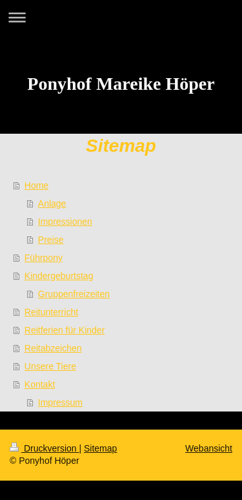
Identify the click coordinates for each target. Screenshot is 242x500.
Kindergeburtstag (59, 276)
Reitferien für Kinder (65, 330)
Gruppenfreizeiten (74, 294)
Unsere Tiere (50, 366)
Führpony (44, 258)
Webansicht (208, 448)
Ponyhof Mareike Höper (120, 84)
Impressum (60, 402)
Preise (51, 239)
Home (36, 185)
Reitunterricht (51, 312)
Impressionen (65, 221)
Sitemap (100, 448)
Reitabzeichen (53, 348)
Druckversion (44, 448)
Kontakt (40, 384)
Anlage (52, 203)
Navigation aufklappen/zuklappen (121, 17)
